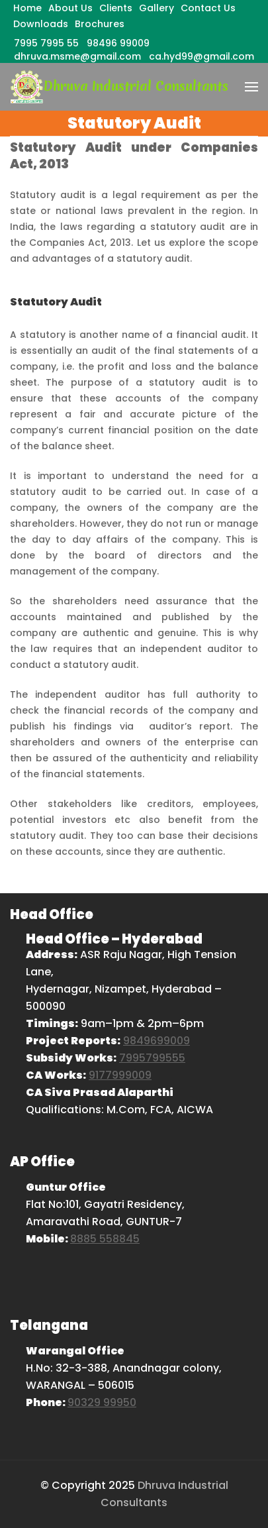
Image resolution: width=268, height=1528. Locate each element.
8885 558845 (105, 1238)
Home (27, 8)
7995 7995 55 (46, 43)
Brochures (99, 23)
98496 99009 (118, 43)
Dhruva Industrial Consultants (136, 86)
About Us (70, 8)
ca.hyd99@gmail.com (201, 56)
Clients (115, 8)
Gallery (156, 8)
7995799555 (152, 1057)
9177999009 (120, 1075)
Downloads (40, 23)
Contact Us (208, 8)
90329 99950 (101, 1402)
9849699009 (156, 1040)
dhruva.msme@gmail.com (77, 56)
